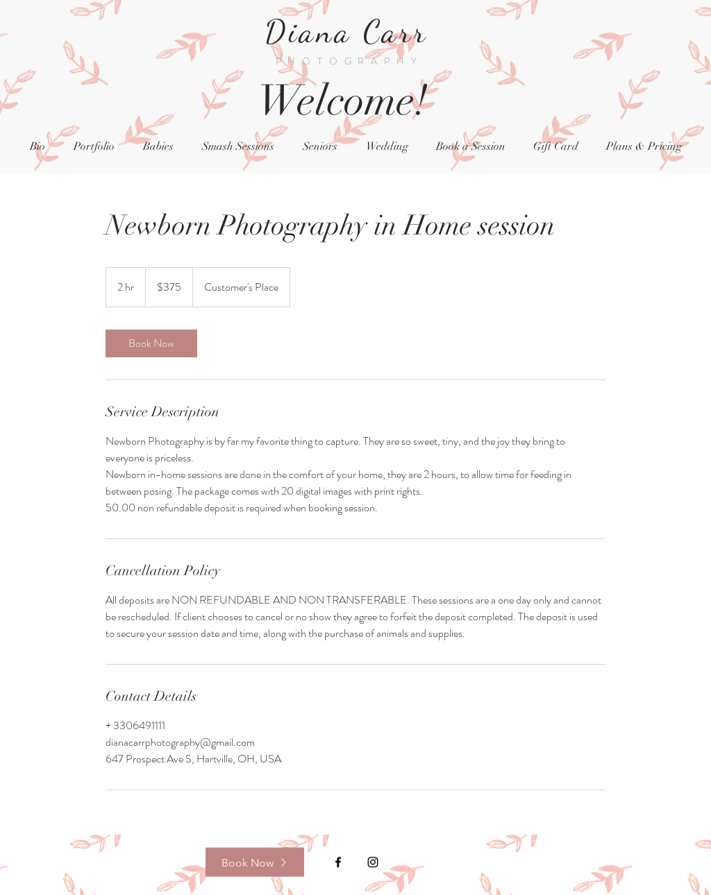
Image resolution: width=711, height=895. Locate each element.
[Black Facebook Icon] (338, 862)
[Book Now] (255, 862)
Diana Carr (352, 31)
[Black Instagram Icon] (373, 862)
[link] (151, 343)
